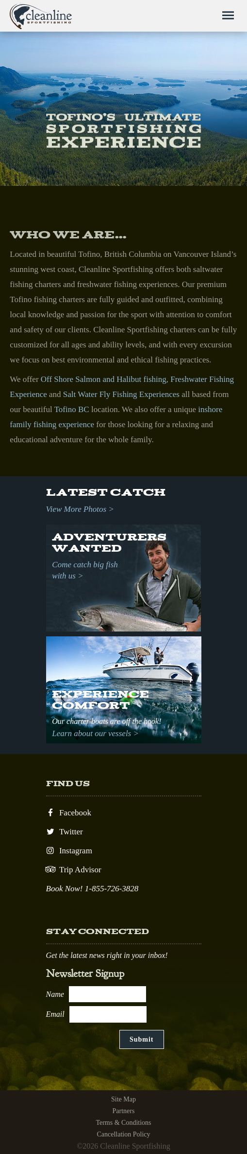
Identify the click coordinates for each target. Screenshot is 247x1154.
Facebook (68, 812)
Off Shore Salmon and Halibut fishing (103, 379)
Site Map (123, 1099)
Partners (124, 1111)
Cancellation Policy (123, 1134)
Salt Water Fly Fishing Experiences (121, 394)
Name (55, 994)
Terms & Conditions (123, 1122)
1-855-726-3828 (111, 888)
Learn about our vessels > (95, 733)
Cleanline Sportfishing (41, 16)
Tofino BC (71, 409)
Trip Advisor (73, 869)
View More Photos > (80, 509)
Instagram (69, 850)
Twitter (64, 831)
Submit (142, 1039)
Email (55, 1014)
